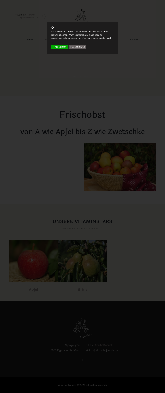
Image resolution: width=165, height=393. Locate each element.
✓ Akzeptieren (59, 47)
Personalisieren (77, 47)
